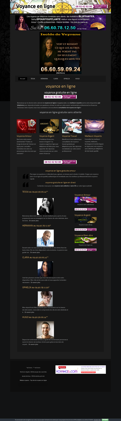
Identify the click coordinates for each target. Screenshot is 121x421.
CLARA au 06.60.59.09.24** (35, 258)
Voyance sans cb (41, 383)
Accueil (22, 78)
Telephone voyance (29, 383)
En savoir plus (34, 220)
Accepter (105, 419)
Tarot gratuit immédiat (25, 384)
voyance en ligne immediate (20, 384)
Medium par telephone (23, 383)
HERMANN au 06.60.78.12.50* (36, 226)
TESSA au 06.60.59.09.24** (35, 192)
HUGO (77, 78)
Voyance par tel (26, 383)
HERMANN (44, 78)
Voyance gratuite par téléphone (43, 384)
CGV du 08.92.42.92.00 (38, 376)
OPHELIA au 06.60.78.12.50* (35, 288)
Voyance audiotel (44, 383)
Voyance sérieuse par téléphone (38, 384)
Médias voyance (24, 380)
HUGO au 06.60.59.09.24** (35, 317)
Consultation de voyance (37, 383)
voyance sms (62, 103)
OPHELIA (67, 78)
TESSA (33, 78)
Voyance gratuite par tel (29, 384)
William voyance (19, 383)
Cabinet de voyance (33, 383)
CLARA (56, 78)
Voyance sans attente (33, 384)
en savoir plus (97, 419)
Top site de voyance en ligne (38, 380)
